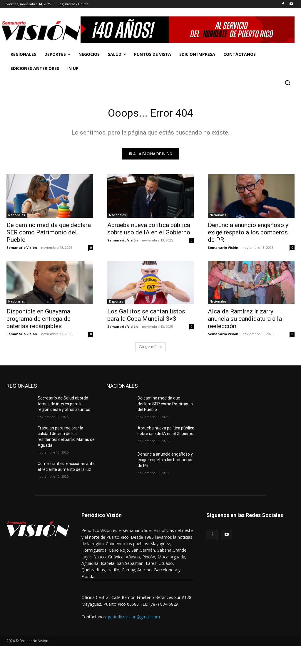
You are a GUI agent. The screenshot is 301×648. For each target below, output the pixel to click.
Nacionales (16, 216)
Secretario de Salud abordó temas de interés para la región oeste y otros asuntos (64, 405)
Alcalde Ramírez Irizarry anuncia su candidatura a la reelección (245, 320)
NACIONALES (122, 388)
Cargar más (150, 348)
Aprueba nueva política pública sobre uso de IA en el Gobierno (148, 230)
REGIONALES (21, 388)
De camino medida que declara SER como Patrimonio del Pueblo (48, 234)
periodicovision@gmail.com (134, 618)
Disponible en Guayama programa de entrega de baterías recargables (38, 320)
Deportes (116, 303)
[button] (287, 82)
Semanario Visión (21, 249)
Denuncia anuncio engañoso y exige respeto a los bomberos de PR (248, 234)
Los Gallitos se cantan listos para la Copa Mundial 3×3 (146, 317)
